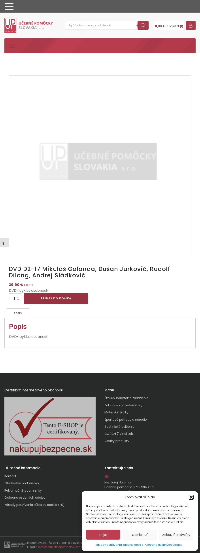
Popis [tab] (18, 313)
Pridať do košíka (56, 298)
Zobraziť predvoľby (176, 534)
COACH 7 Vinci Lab (118, 433)
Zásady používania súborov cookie (119, 545)
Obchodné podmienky (21, 483)
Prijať (103, 534)
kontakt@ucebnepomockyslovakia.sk (63, 547)
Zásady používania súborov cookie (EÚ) (34, 505)
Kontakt (10, 476)
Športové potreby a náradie (125, 419)
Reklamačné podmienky (23, 490)
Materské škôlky (116, 412)
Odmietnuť (140, 534)
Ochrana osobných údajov (163, 545)
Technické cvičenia (119, 426)
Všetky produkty (116, 441)
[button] (191, 497)
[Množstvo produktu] (15, 298)
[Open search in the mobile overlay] (107, 25)
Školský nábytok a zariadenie (126, 398)
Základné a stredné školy (123, 405)
